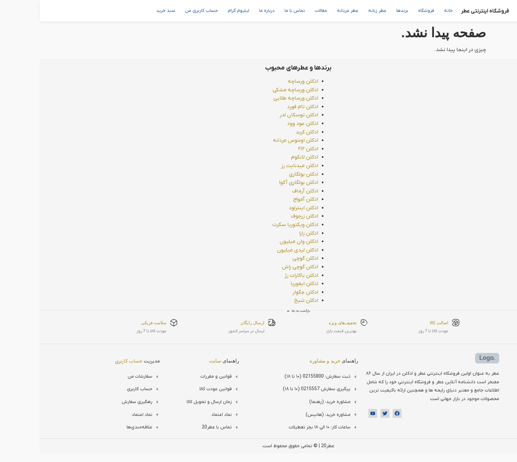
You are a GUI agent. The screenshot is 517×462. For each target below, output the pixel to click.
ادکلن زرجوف (265, 216)
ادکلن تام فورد (263, 106)
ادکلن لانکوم (265, 157)
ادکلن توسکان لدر (259, 115)
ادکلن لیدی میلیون (258, 250)
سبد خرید (126, 11)
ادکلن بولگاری (264, 174)
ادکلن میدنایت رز (260, 165)
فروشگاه (387, 11)
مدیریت (98, 361)
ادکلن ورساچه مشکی (256, 90)
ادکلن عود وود (263, 123)
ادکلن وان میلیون (259, 241)
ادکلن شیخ (267, 300)
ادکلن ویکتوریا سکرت (256, 224)
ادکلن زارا (269, 233)
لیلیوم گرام (199, 11)
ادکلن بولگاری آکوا (259, 182)
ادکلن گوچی (266, 258)
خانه (409, 11)
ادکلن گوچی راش (260, 267)
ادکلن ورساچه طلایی (256, 98)
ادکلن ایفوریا (265, 283)
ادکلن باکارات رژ (262, 275)
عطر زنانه (338, 11)
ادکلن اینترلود (264, 208)
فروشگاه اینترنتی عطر (445, 11)
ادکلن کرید (267, 132)
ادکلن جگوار (266, 292)
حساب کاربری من (161, 11)
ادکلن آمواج (266, 199)
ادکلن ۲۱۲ (268, 149)
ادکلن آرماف (266, 191)
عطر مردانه (308, 11)
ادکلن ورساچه (263, 81)
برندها (363, 11)
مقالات (281, 11)
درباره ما (227, 11)
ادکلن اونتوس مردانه (256, 140)
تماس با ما (255, 11)
